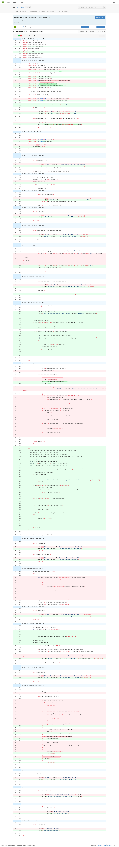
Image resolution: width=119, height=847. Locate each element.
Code (16, 11)
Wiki (58, 11)
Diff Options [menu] (101, 31)
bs (17, 7)
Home (8, 2)
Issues (23, 11)
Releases (50, 11)
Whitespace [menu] (83, 31)
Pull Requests (32, 11)
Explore (15, 2)
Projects (42, 11)
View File (102, 36)
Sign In (114, 2)
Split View (92, 31)
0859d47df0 (85, 27)
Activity (65, 11)
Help (21, 2)
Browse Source (99, 17)
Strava (21, 7)
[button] (14, 36)
